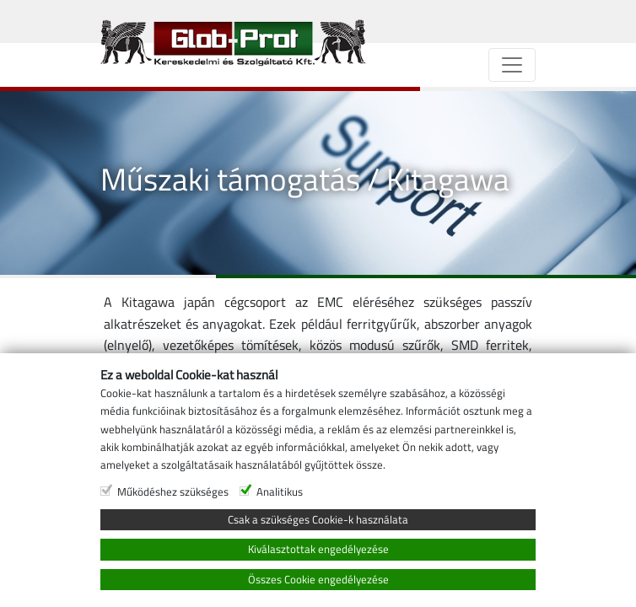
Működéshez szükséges (173, 491)
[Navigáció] (512, 65)
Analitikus (279, 491)
